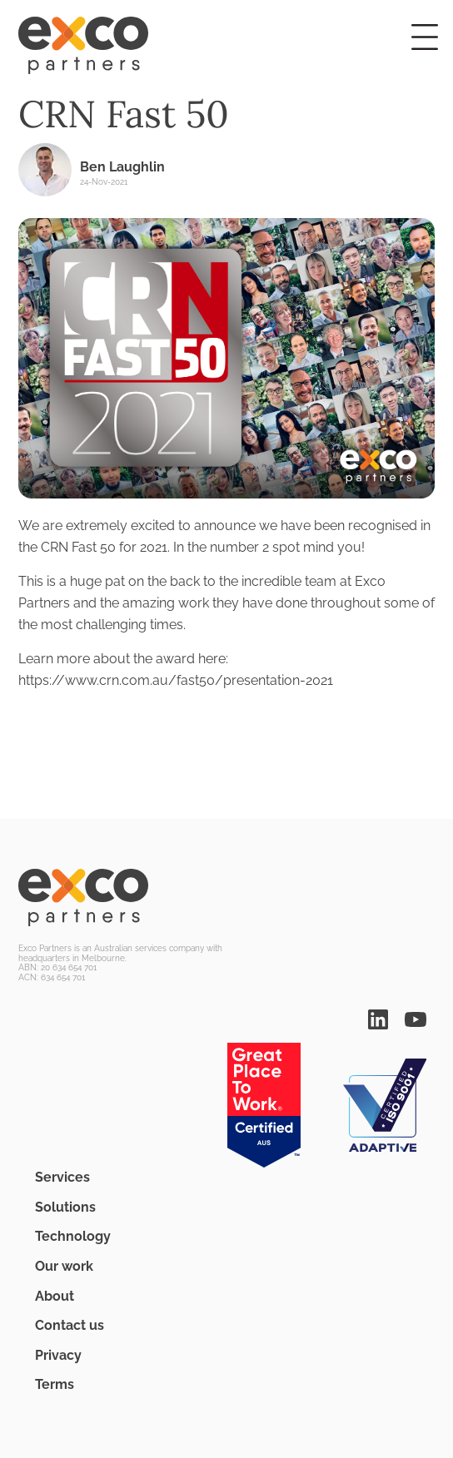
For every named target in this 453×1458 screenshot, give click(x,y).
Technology (73, 1236)
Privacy (58, 1355)
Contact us (69, 1325)
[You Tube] (415, 1018)
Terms (54, 1384)
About (54, 1296)
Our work (64, 1266)
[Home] (226, 46)
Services (62, 1177)
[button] (425, 37)
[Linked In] (378, 1018)
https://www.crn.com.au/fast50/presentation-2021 (175, 680)
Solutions (65, 1207)
